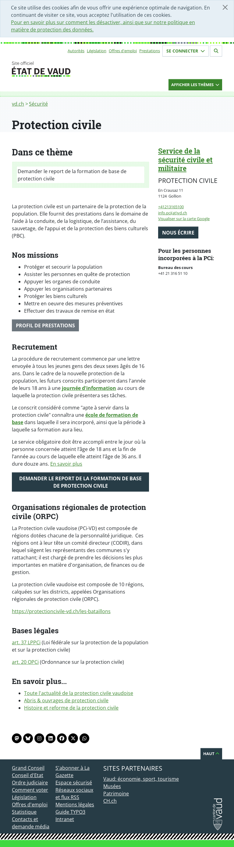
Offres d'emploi (123, 50)
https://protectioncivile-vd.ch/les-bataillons (61, 611)
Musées (112, 786)
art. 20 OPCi (25, 662)
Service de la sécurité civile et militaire (185, 159)
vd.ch (18, 103)
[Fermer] (225, 7)
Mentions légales (74, 804)
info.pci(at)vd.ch (172, 213)
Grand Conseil (28, 768)
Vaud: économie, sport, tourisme (141, 779)
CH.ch (110, 801)
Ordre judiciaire (30, 782)
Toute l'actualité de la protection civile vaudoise (78, 693)
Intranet (64, 819)
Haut (211, 753)
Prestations (149, 50)
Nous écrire (178, 232)
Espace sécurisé (73, 782)
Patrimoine (116, 793)
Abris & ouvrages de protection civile (66, 700)
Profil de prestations (45, 325)
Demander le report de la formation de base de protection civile (72, 175)
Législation (96, 50)
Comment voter (30, 790)
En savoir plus (66, 463)
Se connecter (185, 51)
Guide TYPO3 (70, 812)
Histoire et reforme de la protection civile (71, 707)
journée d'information (89, 388)
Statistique (24, 812)
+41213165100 (171, 206)
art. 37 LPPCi (26, 642)
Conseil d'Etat (27, 775)
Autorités (76, 50)
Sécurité (38, 103)
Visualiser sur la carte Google (184, 218)
